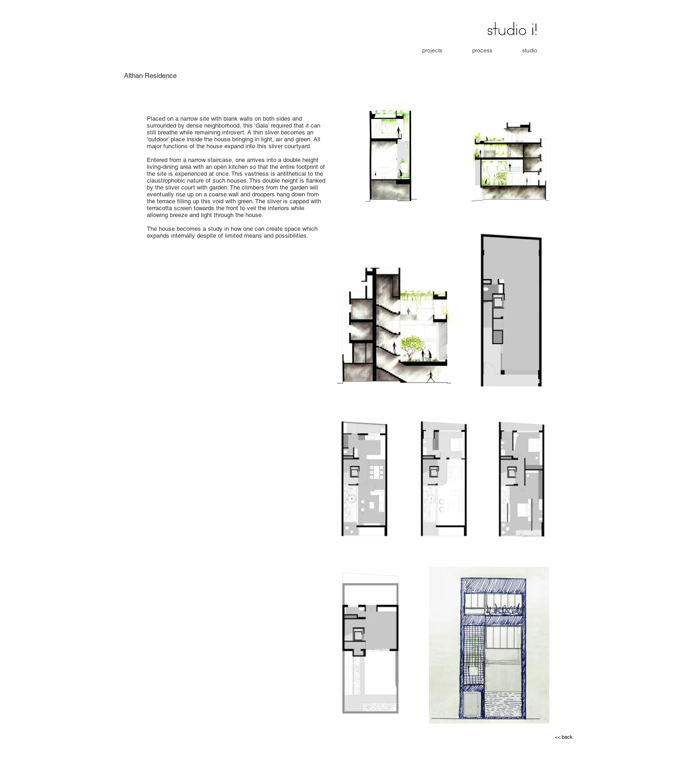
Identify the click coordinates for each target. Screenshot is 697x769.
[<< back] (564, 737)
